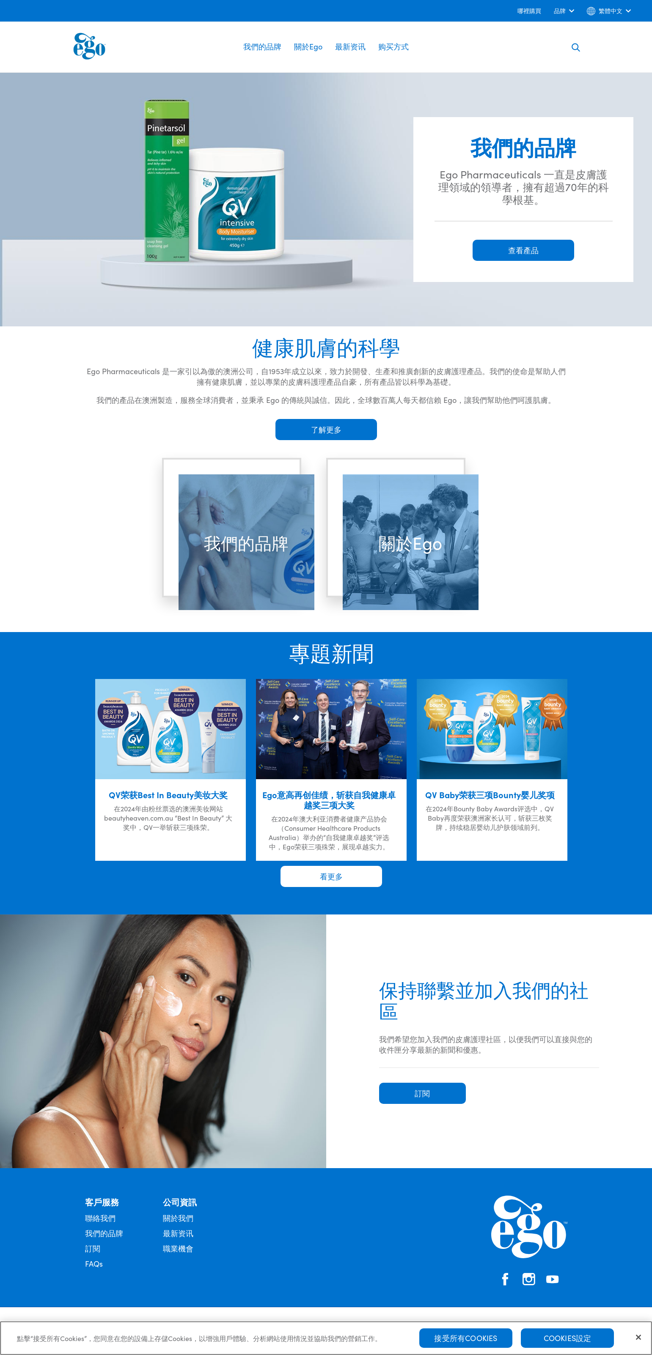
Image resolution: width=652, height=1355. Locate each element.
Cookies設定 (567, 1341)
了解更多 (326, 429)
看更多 (331, 876)
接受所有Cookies (465, 1341)
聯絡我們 (100, 1218)
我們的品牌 (262, 46)
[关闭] (638, 1340)
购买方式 (393, 46)
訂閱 (92, 1248)
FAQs (94, 1263)
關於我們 (178, 1218)
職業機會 (178, 1248)
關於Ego (308, 46)
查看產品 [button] (523, 250)
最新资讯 (350, 46)
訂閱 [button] (422, 1093)
